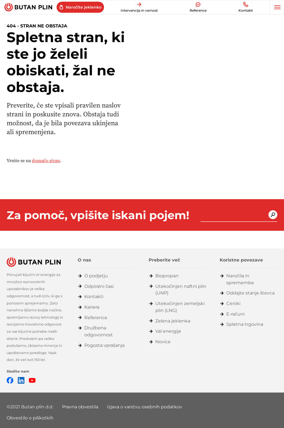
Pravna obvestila (80, 406)
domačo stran (46, 160)
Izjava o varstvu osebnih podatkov (144, 406)
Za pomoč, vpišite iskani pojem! (98, 215)
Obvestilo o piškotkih (30, 418)
